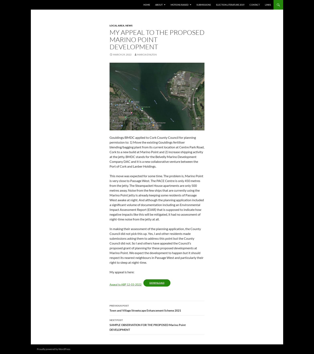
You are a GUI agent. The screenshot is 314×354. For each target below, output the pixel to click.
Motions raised (179, 4)
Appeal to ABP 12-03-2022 (126, 284)
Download (156, 282)
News (129, 25)
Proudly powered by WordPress (53, 349)
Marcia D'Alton (147, 54)
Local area (117, 25)
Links (268, 4)
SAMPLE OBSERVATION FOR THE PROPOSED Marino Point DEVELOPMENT (157, 324)
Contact (255, 4)
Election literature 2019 (230, 4)
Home (146, 4)
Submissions (203, 4)
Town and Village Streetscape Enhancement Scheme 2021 (157, 307)
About (159, 4)
